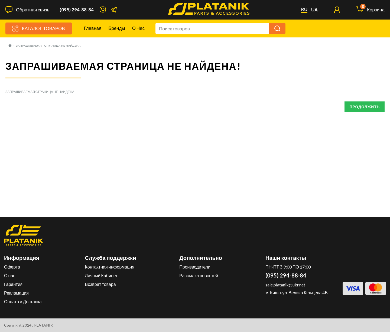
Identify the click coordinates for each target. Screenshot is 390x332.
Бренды (116, 28)
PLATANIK (43, 325)
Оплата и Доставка (23, 301)
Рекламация (16, 292)
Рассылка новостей (198, 275)
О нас (138, 28)
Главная (93, 28)
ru (304, 9)
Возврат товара (100, 284)
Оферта (12, 266)
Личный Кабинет (101, 275)
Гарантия (13, 284)
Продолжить (364, 106)
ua (314, 9)
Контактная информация (109, 266)
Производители (194, 266)
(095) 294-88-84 (77, 9)
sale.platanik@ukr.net (285, 284)
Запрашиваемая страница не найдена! (48, 45)
